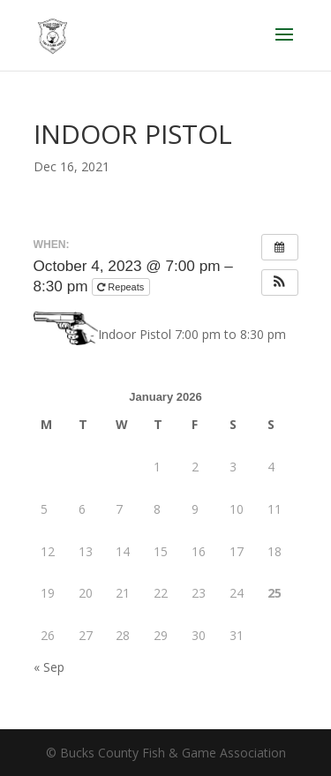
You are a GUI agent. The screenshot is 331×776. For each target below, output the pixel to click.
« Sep (49, 667)
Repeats (122, 287)
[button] (279, 282)
